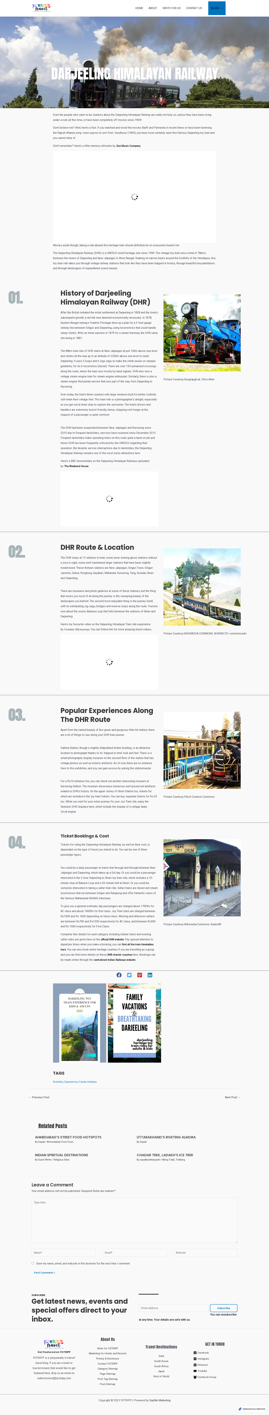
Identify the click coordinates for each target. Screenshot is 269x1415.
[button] (119, 975)
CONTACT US (194, 8)
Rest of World (161, 1376)
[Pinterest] (215, 1364)
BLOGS (215, 8)
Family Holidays (91, 1081)
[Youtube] (215, 1370)
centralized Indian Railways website (116, 959)
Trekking (180, 1159)
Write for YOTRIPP (107, 1348)
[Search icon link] (233, 8)
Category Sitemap (107, 1368)
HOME (139, 8)
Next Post (233, 1097)
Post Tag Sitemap (107, 1379)
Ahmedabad (53, 1141)
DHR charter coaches (120, 954)
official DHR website (113, 939)
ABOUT (153, 8)
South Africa (161, 1366)
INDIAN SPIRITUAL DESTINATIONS (61, 1155)
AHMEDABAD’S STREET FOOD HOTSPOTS (68, 1137)
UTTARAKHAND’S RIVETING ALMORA (166, 1137)
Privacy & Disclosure (107, 1358)
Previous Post (38, 1097)
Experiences (73, 1081)
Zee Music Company (129, 145)
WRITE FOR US (172, 8)
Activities (58, 1081)
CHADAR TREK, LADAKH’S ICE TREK (165, 1155)
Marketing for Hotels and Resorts (108, 1353)
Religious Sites (61, 1159)
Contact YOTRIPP (107, 1363)
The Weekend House (77, 466)
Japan (161, 1371)
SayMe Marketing (160, 1400)
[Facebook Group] (215, 1377)
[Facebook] (215, 1352)
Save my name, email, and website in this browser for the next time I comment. (83, 1263)
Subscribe (223, 1308)
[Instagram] (215, 1358)
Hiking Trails (168, 1159)
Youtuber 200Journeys (77, 629)
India (161, 1356)
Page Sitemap (107, 1373)
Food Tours (67, 1141)
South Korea (161, 1361)
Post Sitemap (108, 1384)
